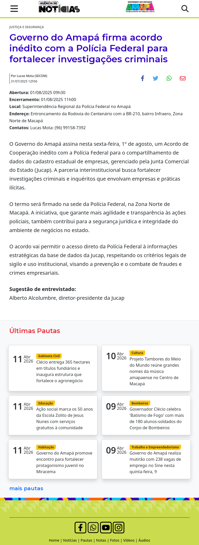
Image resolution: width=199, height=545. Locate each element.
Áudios (144, 540)
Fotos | (116, 540)
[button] (12, 8)
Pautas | (88, 540)
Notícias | (72, 540)
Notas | (103, 540)
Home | (56, 540)
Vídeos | (131, 540)
